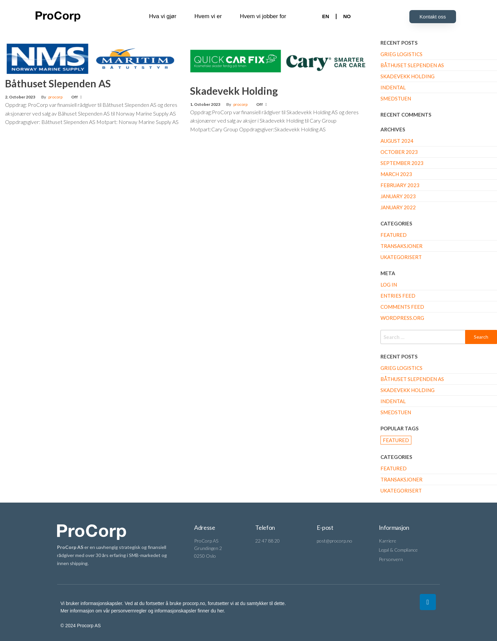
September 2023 (401, 163)
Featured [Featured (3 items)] (396, 440)
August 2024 (396, 141)
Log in (388, 285)
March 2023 (396, 174)
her (220, 610)
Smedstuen (395, 98)
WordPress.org (402, 318)
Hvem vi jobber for (263, 16)
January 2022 (398, 207)
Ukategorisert (401, 257)
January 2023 (398, 196)
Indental (393, 87)
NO (347, 16)
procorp (55, 96)
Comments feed (402, 307)
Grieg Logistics (401, 54)
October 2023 (399, 152)
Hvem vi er (208, 16)
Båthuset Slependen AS (58, 83)
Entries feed (397, 296)
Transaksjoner (401, 246)
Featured (393, 235)
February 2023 (399, 185)
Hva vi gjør (162, 16)
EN (325, 16)
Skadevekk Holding (234, 91)
